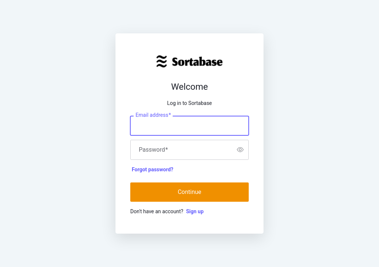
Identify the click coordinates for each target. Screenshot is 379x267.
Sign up (195, 211)
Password (153, 149)
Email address (153, 115)
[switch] (240, 149)
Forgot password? (152, 169)
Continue (189, 191)
